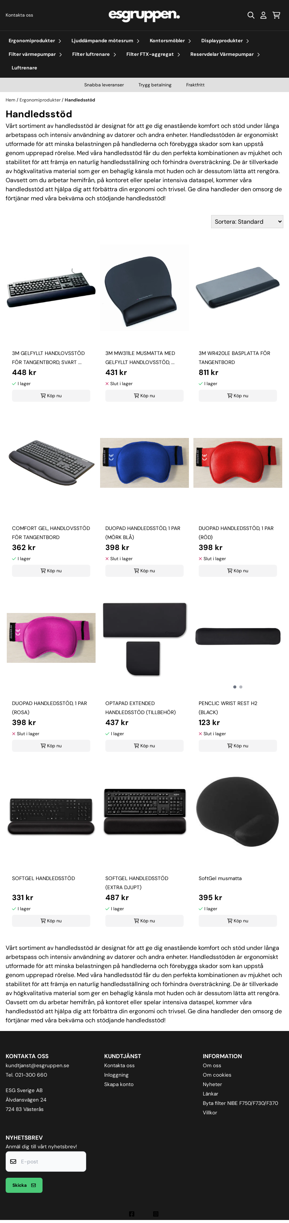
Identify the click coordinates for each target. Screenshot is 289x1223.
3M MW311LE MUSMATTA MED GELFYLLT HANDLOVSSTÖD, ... (140, 358)
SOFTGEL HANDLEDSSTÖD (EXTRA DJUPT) (136, 883)
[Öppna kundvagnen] (276, 15)
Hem (11, 100)
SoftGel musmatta (220, 878)
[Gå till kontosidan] (263, 15)
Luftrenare (24, 68)
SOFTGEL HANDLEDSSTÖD (43, 878)
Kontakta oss (19, 15)
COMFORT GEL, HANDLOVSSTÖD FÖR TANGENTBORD (51, 533)
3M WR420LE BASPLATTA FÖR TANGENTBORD (234, 358)
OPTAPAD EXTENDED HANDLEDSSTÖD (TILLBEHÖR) (140, 708)
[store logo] (144, 15)
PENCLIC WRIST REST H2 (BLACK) (228, 708)
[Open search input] (251, 15)
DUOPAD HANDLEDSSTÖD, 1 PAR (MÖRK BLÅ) (142, 533)
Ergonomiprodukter (41, 100)
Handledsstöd (80, 100)
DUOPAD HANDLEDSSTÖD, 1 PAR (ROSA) (49, 708)
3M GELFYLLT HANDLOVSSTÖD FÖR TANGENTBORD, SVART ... (48, 358)
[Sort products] (247, 221)
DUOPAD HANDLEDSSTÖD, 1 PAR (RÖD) (236, 533)
